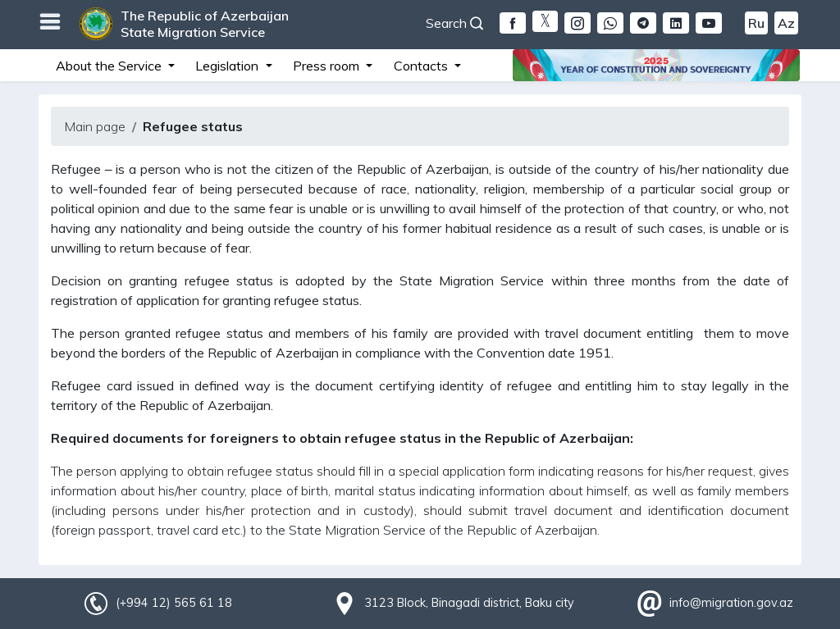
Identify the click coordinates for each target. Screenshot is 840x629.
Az (786, 23)
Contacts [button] (422, 65)
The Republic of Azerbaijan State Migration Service (205, 23)
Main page (95, 126)
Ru (756, 23)
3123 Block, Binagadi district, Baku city (469, 602)
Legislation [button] (228, 65)
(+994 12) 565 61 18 (174, 602)
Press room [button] (328, 65)
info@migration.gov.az (731, 602)
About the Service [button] (110, 65)
